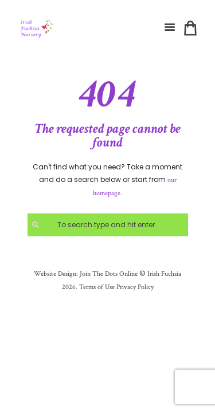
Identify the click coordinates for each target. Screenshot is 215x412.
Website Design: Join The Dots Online (86, 274)
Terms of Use (96, 287)
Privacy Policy (135, 287)
